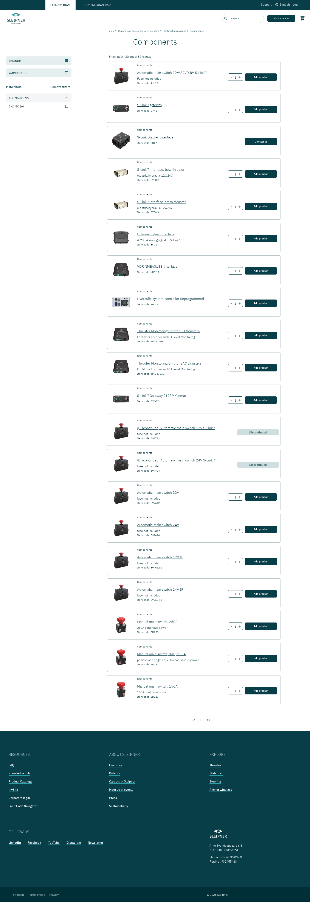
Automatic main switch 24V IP (160, 589)
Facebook (34, 843)
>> (208, 720)
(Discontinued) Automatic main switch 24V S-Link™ (176, 460)
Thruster (215, 765)
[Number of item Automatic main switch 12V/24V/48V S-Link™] (235, 77)
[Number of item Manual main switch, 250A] (235, 626)
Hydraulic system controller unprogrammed (170, 299)
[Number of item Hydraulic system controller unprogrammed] (235, 303)
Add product (261, 77)
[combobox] (243, 18)
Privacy (54, 895)
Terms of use (36, 895)
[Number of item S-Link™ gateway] (235, 110)
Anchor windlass (220, 790)
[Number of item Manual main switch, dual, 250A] (235, 659)
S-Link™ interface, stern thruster (161, 202)
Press (113, 798)
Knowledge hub (19, 773)
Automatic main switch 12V (158, 492)
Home (110, 31)
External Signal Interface (155, 234)
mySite (13, 790)
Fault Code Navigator (23, 806)
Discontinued (258, 432)
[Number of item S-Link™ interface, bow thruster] (235, 174)
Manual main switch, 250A (157, 621)
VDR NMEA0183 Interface (157, 266)
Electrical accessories (174, 31)
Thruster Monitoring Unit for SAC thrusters (169, 363)
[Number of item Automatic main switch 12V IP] (235, 562)
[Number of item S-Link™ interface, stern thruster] (235, 207)
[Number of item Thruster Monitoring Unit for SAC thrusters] (235, 368)
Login (296, 4)
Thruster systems (127, 31)
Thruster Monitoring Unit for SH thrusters (168, 331)
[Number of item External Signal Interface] (235, 239)
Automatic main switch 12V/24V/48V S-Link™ (172, 72)
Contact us (261, 141)
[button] (38, 97)
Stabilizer (216, 773)
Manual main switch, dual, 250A (161, 654)
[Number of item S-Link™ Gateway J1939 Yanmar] (235, 400)
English (282, 4)
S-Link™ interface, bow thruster (160, 169)
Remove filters (60, 87)
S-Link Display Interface (155, 137)
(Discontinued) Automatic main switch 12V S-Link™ (176, 428)
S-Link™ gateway (149, 105)
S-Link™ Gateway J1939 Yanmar (161, 395)
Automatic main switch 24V (158, 525)
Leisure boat (60, 5)
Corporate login (19, 798)
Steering (215, 781)
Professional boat (98, 5)
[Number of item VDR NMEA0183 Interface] (235, 271)
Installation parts (149, 31)
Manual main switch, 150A (157, 686)
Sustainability (118, 806)
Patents (114, 773)
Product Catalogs (20, 781)
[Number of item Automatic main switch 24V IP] (235, 594)
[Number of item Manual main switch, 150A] (235, 691)
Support (266, 4)
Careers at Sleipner (122, 781)
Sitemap (18, 895)
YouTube (54, 843)
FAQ (11, 765)
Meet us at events (121, 790)
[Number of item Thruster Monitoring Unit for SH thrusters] (235, 336)
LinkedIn (15, 843)
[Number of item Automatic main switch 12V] (235, 497)
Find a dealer (281, 18)
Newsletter (95, 843)
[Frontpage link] (16, 18)
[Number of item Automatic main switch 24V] (235, 530)
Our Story (115, 765)
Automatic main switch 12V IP (160, 557)
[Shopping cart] (301, 18)
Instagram (74, 843)
